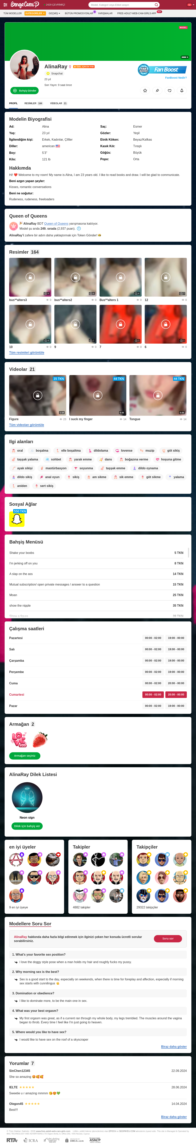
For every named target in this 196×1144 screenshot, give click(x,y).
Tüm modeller (12, 13)
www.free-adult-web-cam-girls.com (53, 1131)
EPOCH (112, 1131)
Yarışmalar (105, 13)
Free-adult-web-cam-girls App (137, 13)
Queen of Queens (56, 223)
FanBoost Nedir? (176, 77)
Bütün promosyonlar (80, 13)
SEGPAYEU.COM (127, 1131)
